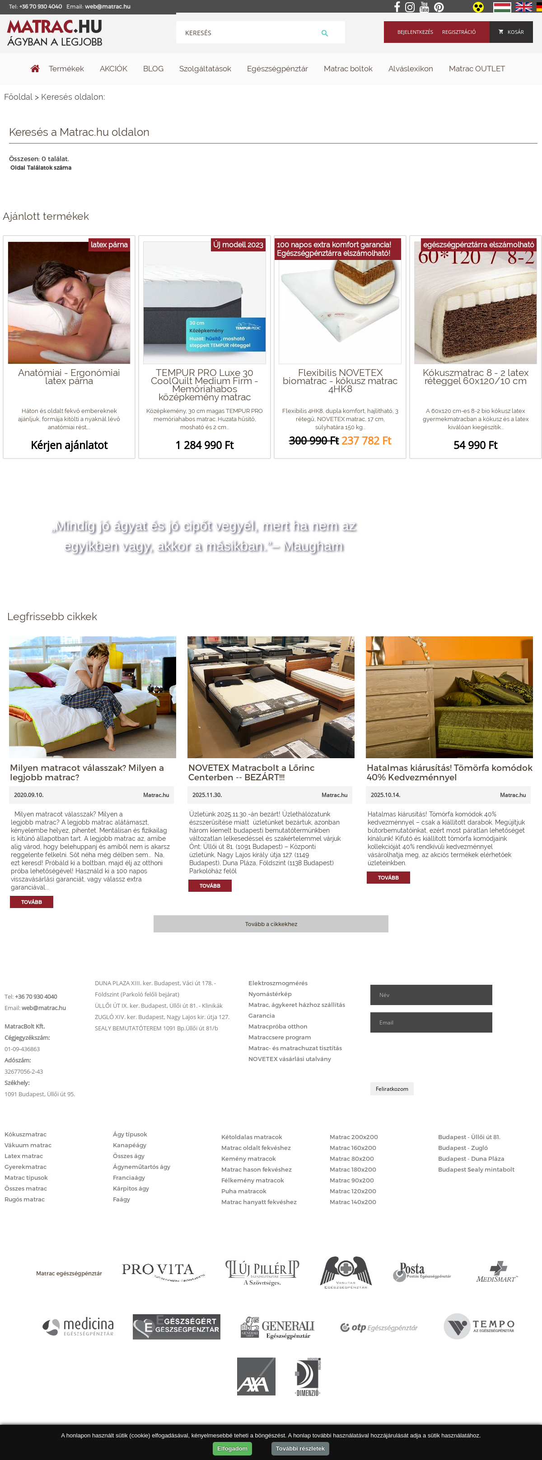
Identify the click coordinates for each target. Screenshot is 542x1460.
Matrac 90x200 (352, 1180)
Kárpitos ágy (131, 1188)
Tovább (31, 902)
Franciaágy (129, 1177)
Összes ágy (129, 1155)
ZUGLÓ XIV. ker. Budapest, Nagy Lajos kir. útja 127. (162, 1017)
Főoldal (18, 97)
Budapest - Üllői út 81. (469, 1136)
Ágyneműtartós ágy (141, 1166)
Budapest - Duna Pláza (471, 1158)
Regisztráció (459, 31)
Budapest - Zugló (463, 1147)
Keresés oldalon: (73, 97)
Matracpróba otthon (278, 1026)
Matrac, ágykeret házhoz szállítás (296, 1004)
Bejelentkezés (415, 31)
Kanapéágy (129, 1145)
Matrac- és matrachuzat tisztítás (295, 1048)
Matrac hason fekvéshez (256, 1169)
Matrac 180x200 (353, 1169)
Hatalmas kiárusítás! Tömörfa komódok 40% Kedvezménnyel (450, 772)
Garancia (261, 1015)
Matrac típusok (26, 1177)
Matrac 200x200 (354, 1136)
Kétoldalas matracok (251, 1136)
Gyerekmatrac (26, 1166)
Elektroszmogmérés (278, 983)
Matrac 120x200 (353, 1191)
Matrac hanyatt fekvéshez (259, 1201)
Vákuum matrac (28, 1145)
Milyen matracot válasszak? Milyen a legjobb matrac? (87, 772)
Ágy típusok (130, 1134)
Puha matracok (243, 1191)
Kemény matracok (248, 1158)
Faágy (121, 1199)
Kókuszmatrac (26, 1134)
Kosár (511, 31)
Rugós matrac (25, 1199)
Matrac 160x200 (353, 1147)
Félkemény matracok (252, 1180)
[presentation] (439, 1057)
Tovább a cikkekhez (271, 924)
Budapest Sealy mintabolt (476, 1169)
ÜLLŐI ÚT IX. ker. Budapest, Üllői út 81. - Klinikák (159, 1005)
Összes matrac (26, 1188)
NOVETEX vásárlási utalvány (289, 1058)
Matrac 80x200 (352, 1158)
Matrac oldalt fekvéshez (256, 1147)
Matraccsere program (279, 1037)
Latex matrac (24, 1155)
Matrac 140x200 (353, 1201)
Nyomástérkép (270, 993)
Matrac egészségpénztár (69, 1273)
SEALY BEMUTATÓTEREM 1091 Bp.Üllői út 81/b (156, 1028)
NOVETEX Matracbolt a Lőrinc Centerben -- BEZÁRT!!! (251, 772)
